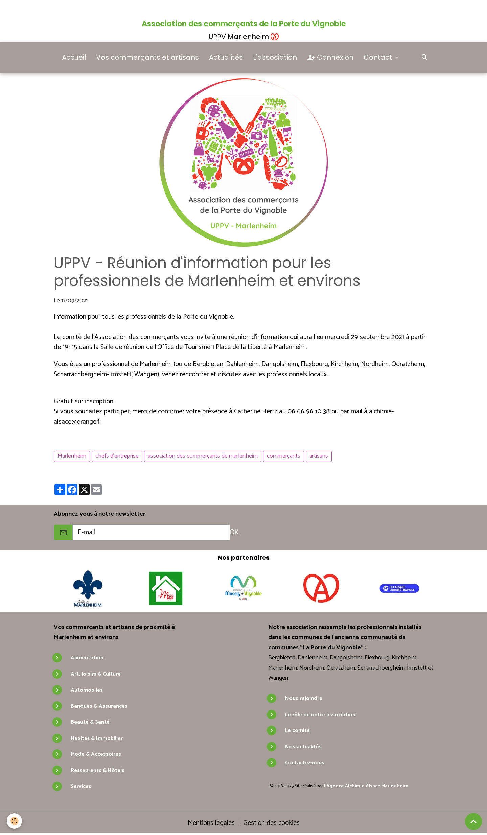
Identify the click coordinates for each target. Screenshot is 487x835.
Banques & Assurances (99, 706)
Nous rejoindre (303, 698)
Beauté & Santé (90, 722)
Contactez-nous (304, 762)
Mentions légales (211, 823)
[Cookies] (14, 821)
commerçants (283, 456)
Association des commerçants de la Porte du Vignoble (244, 24)
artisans (318, 456)
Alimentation (87, 657)
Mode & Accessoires (96, 754)
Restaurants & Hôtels (97, 770)
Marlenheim (71, 456)
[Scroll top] (473, 821)
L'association (275, 57)
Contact (379, 57)
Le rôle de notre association (320, 714)
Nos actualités (303, 746)
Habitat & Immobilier (97, 738)
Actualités (226, 57)
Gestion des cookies (271, 823)
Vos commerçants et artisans (147, 57)
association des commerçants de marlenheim (203, 456)
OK (234, 532)
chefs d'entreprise (117, 456)
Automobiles (87, 690)
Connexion (330, 57)
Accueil (74, 57)
